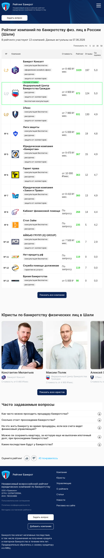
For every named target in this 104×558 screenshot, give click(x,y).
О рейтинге (62, 489)
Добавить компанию (40, 526)
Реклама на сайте (65, 505)
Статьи (60, 494)
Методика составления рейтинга (16, 510)
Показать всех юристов (52, 392)
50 (101, 46)
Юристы (60, 478)
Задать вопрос (14, 18)
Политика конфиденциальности (16, 505)
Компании (61, 472)
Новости (60, 500)
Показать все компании (52, 295)
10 (93, 46)
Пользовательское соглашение (16, 501)
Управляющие (63, 483)
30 (97, 46)
